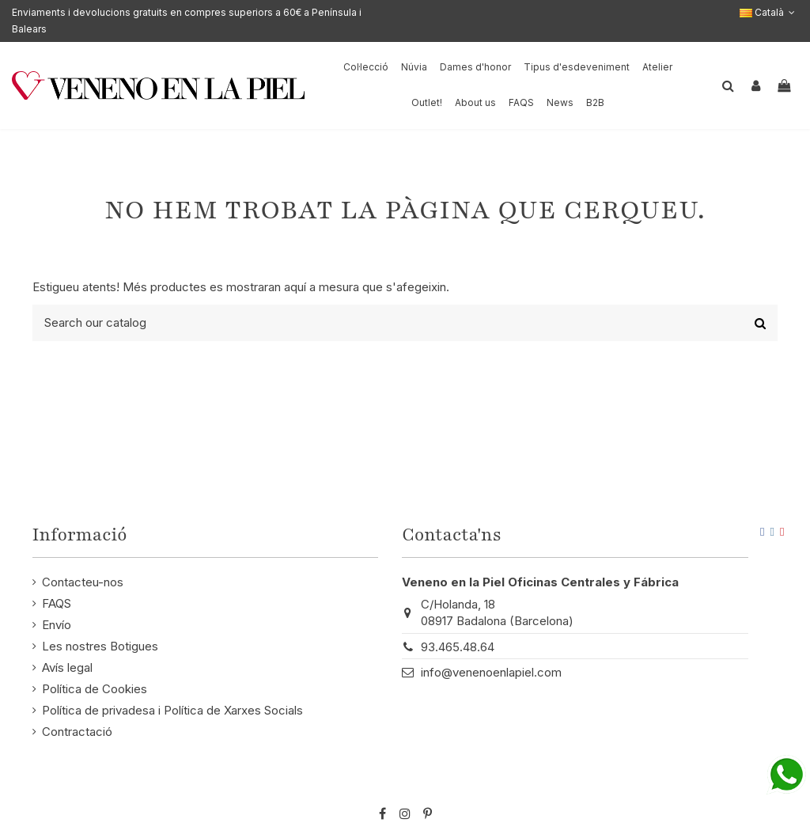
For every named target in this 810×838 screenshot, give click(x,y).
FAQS (56, 603)
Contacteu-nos (82, 582)
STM (744, 788)
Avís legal (67, 667)
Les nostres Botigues (100, 646)
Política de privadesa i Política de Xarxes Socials (172, 710)
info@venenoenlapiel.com (491, 672)
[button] (475, 103)
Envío (56, 624)
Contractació (77, 731)
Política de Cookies (94, 688)
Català (769, 12)
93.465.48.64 (457, 646)
